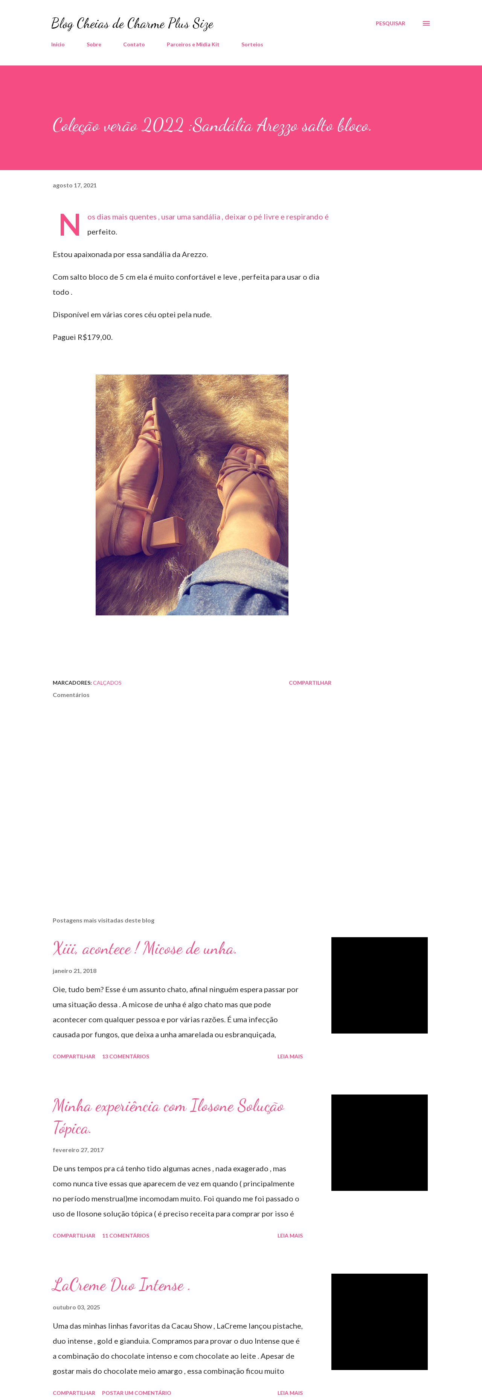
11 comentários (125, 1235)
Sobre (94, 44)
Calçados (107, 682)
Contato (134, 44)
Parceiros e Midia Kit (193, 44)
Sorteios (252, 44)
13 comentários (125, 1056)
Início (58, 44)
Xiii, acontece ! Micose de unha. (145, 948)
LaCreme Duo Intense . (122, 1284)
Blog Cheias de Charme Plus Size (132, 23)
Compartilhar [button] (310, 682)
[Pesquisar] (390, 23)
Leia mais (290, 1056)
